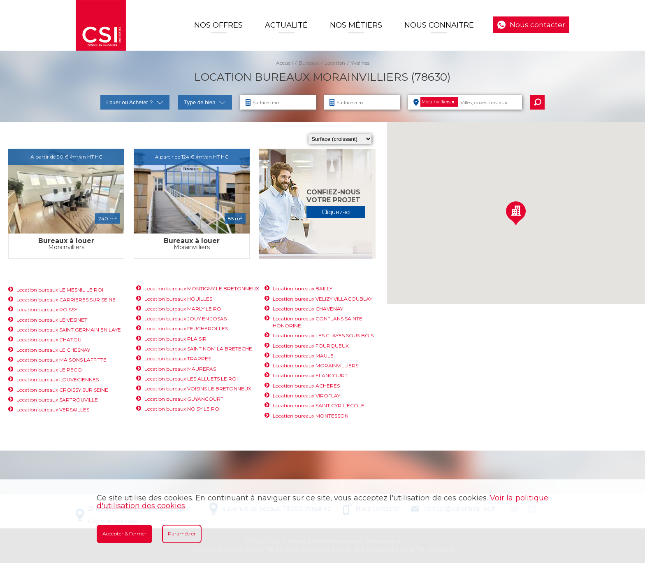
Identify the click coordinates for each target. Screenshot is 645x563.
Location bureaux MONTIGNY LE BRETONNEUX (201, 288)
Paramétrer (182, 533)
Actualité (286, 25)
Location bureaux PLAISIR (175, 339)
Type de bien (205, 102)
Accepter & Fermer (124, 533)
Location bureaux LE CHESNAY (53, 350)
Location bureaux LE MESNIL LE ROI (59, 290)
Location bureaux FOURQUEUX (311, 346)
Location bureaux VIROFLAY (306, 395)
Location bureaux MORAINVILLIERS (315, 365)
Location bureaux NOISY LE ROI (182, 409)
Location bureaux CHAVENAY (308, 309)
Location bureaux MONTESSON (310, 416)
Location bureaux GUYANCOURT (183, 399)
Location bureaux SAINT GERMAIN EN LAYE (68, 330)
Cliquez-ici (336, 212)
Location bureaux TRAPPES (177, 358)
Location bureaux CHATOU (48, 339)
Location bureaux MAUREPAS (180, 369)
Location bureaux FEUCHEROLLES (186, 328)
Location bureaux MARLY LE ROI (183, 309)
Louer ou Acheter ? (135, 102)
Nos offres (218, 25)
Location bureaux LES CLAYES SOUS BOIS (323, 335)
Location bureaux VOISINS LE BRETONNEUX (197, 388)
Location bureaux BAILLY (302, 288)
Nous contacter (537, 25)
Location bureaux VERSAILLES (52, 409)
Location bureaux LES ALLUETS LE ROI (191, 379)
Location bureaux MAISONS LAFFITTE (61, 360)
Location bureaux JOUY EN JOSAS (185, 318)
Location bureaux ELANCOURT (310, 375)
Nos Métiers (356, 25)
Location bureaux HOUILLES (178, 299)
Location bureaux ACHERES (306, 386)
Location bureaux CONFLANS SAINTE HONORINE (317, 322)
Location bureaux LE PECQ (49, 370)
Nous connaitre (439, 25)
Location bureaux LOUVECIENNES (57, 379)
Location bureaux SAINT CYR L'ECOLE (318, 405)
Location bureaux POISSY (46, 309)
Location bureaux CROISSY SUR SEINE (62, 390)
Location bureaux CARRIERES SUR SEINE (66, 300)
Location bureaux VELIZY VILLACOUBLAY (322, 299)
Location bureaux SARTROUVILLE (57, 400)
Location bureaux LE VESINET (51, 320)
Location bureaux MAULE (303, 356)
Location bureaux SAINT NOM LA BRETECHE (198, 349)
